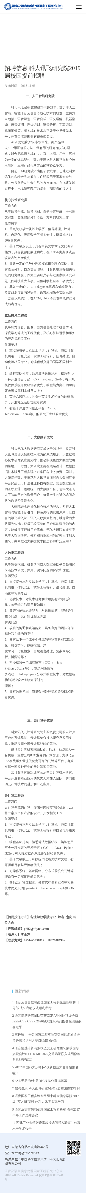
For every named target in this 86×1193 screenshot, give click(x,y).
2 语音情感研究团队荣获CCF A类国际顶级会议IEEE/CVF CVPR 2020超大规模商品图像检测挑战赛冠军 (46, 1021)
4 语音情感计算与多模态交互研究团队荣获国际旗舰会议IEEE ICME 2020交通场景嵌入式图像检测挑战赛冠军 (46, 1054)
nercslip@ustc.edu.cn (25, 1153)
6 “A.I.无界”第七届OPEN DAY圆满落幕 (39, 1081)
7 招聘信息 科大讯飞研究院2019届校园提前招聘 (46, 1088)
